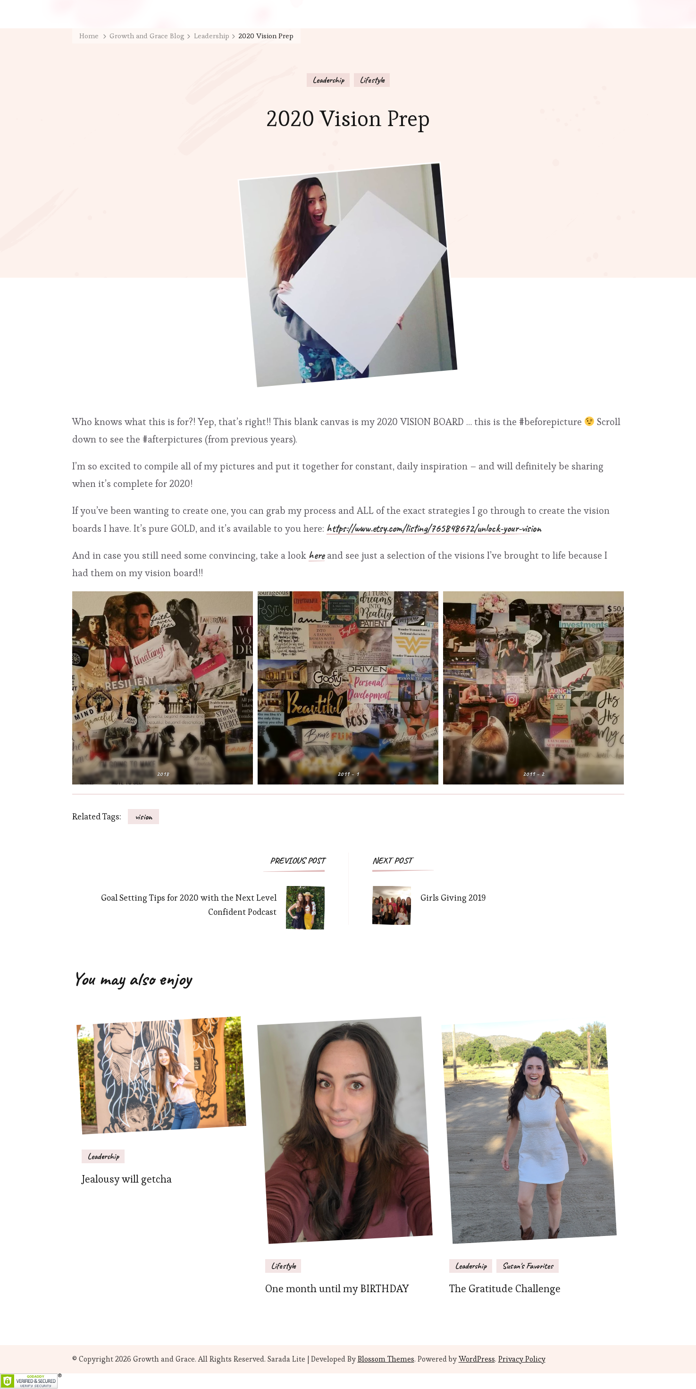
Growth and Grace (164, 1359)
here (317, 556)
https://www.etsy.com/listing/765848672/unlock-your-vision (434, 529)
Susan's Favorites (527, 1266)
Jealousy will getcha (127, 1179)
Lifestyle (372, 80)
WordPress (477, 1359)
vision (143, 816)
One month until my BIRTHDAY (337, 1288)
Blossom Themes (386, 1359)
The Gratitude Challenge (505, 1288)
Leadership (328, 80)
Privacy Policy (521, 1359)
